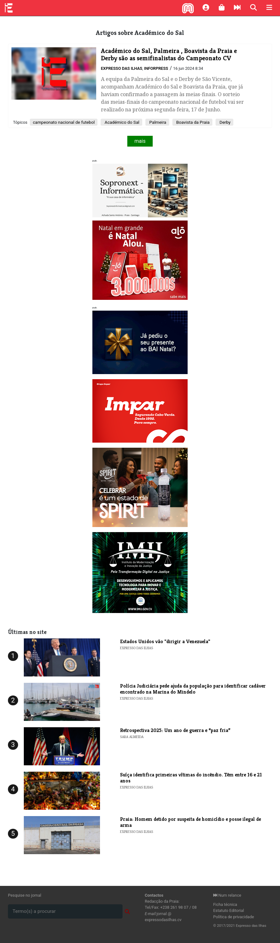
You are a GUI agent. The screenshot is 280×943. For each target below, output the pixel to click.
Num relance (227, 895)
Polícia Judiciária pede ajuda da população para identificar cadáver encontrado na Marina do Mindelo (193, 689)
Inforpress (156, 68)
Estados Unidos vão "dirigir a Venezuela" (165, 641)
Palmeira (157, 122)
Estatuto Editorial (228, 910)
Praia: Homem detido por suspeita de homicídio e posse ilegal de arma (190, 822)
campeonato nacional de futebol (64, 122)
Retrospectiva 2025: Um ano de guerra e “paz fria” (175, 730)
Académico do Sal (121, 122)
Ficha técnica (225, 904)
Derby (224, 122)
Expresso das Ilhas (121, 68)
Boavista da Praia (192, 122)
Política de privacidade (233, 916)
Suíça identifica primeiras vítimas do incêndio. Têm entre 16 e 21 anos (191, 777)
